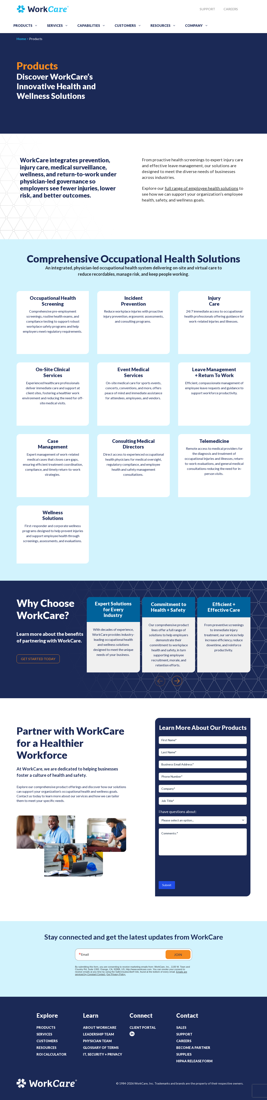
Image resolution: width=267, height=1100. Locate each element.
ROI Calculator (51, 1054)
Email (85, 954)
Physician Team (97, 1041)
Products (27, 25)
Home (21, 39)
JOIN (178, 955)
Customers (129, 25)
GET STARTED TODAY (38, 659)
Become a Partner (193, 1048)
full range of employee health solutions (201, 188)
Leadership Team (98, 1034)
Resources (164, 25)
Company (198, 25)
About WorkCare (99, 1027)
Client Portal (143, 1027)
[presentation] (160, 681)
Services (59, 25)
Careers (231, 9)
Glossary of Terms (101, 1048)
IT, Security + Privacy (102, 1054)
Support (207, 9)
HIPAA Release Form (194, 1061)
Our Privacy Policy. (116, 974)
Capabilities (92, 25)
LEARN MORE (53, 553)
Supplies (184, 1054)
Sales (181, 1027)
